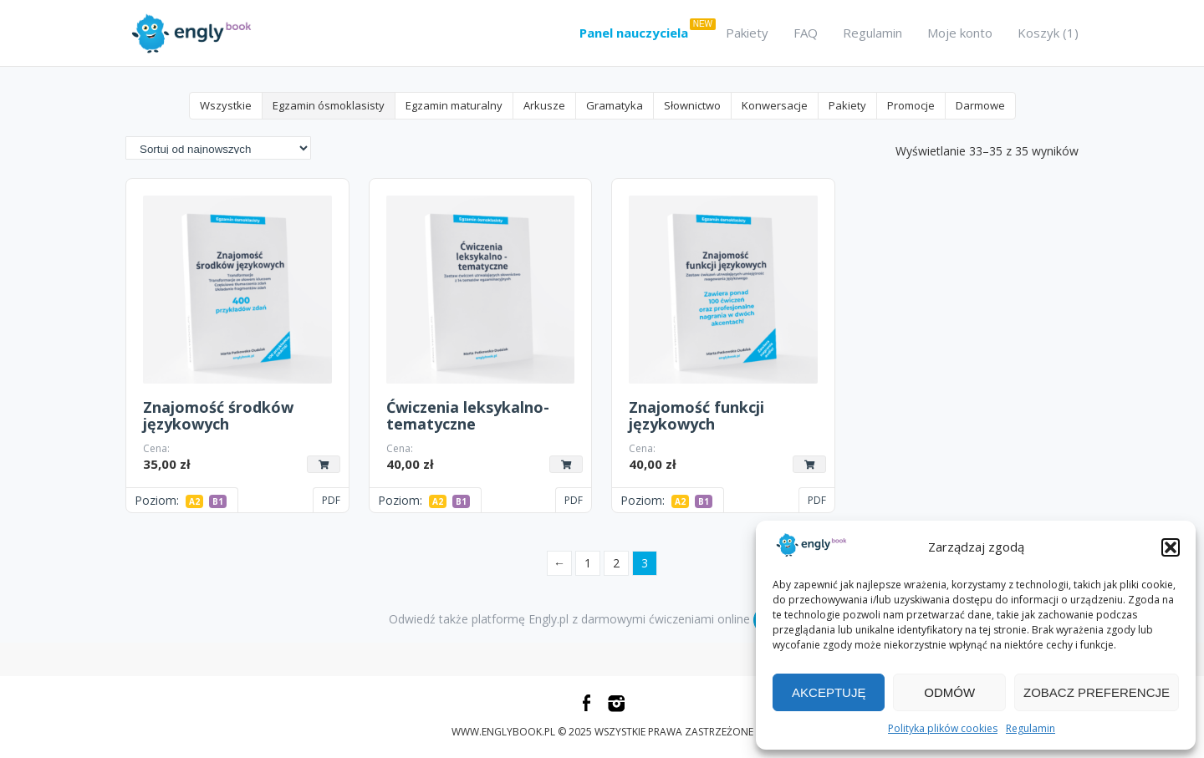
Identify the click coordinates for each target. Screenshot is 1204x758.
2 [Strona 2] (616, 563)
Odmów (949, 692)
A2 (194, 501)
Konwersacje (775, 105)
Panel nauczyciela (633, 32)
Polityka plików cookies (942, 728)
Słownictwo (692, 105)
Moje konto (959, 32)
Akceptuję (828, 692)
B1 (217, 501)
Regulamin (1030, 728)
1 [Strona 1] (587, 563)
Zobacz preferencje (1096, 692)
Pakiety (747, 32)
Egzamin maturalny (454, 105)
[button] (1170, 547)
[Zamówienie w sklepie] (218, 148)
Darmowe (980, 105)
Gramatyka (614, 105)
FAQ (805, 32)
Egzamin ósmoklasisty (329, 105)
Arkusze (544, 105)
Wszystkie (226, 105)
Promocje (911, 105)
